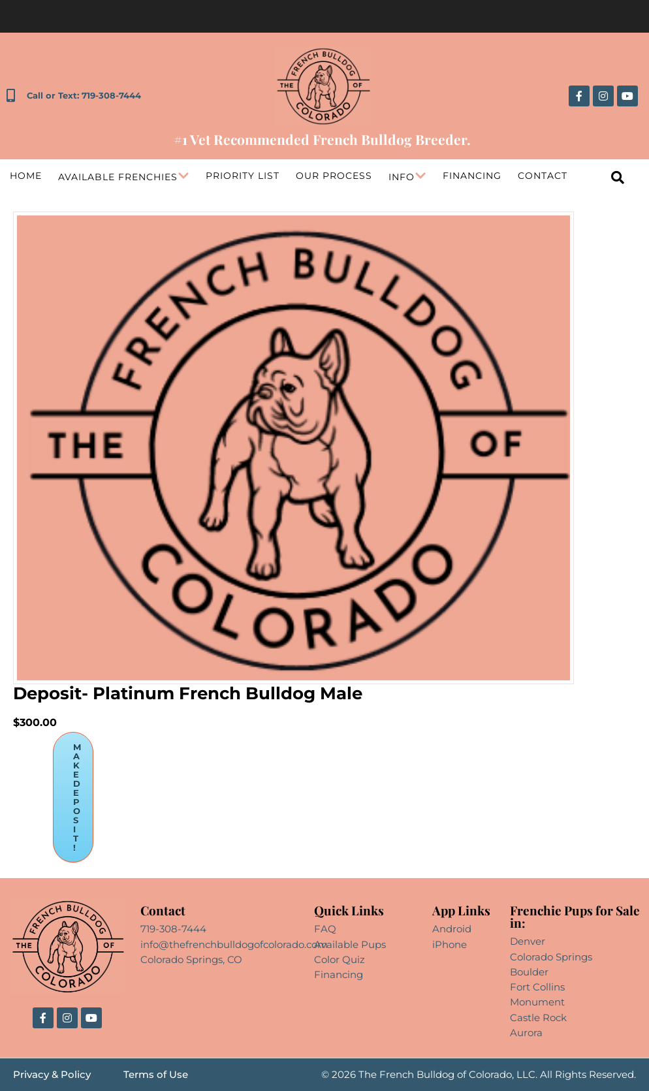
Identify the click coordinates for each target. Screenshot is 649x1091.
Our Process (334, 176)
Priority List (242, 176)
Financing (472, 176)
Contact (542, 176)
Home (26, 176)
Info (407, 177)
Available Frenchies (123, 177)
